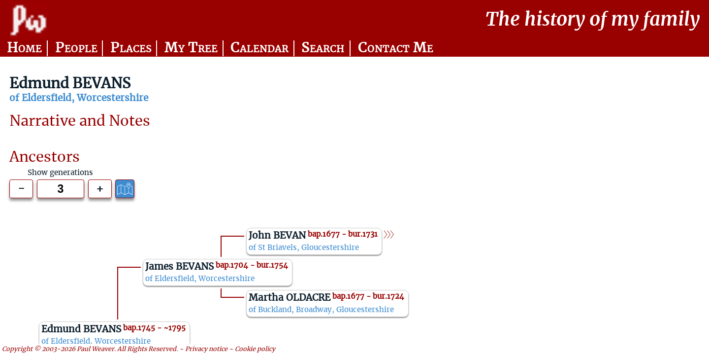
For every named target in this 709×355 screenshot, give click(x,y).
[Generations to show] (60, 188)
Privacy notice (206, 349)
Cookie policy (255, 349)
